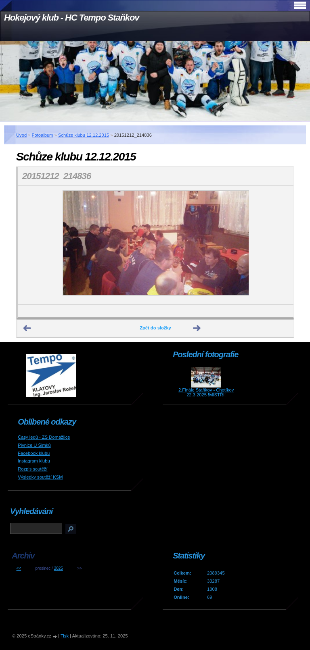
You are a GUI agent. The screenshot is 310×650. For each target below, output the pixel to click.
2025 (58, 568)
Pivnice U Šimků (34, 445)
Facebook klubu (34, 453)
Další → (197, 328)
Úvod (21, 135)
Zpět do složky (155, 327)
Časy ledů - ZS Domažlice (44, 437)
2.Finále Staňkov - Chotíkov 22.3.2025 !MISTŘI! (206, 392)
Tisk (65, 635)
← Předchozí (27, 328)
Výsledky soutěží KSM (40, 477)
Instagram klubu (34, 460)
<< (18, 568)
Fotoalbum (42, 135)
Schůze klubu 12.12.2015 (83, 135)
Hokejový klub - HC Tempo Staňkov (71, 17)
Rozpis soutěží (32, 469)
